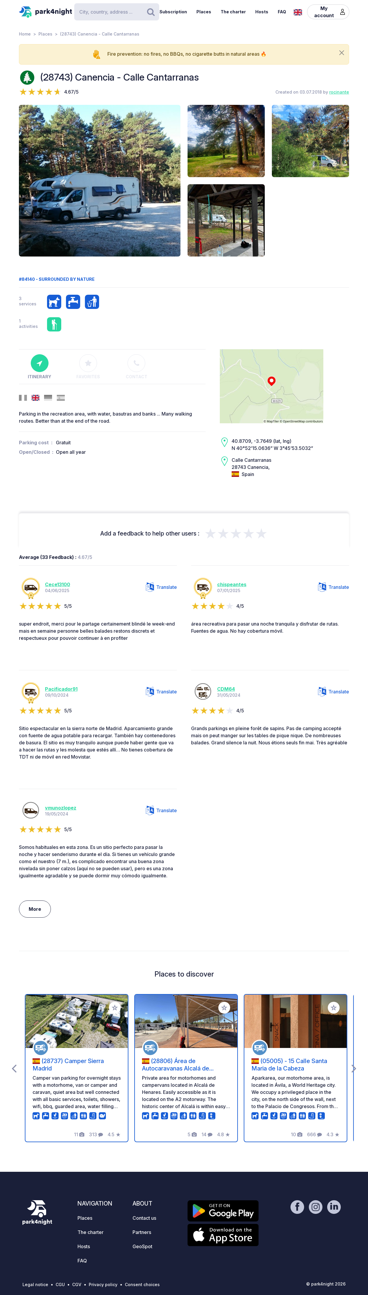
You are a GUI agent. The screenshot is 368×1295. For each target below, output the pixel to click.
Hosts (261, 11)
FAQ (282, 11)
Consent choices (142, 1284)
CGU (60, 1284)
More (35, 909)
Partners (142, 1232)
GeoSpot (142, 1246)
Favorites (88, 366)
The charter (233, 11)
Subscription (173, 11)
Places (203, 11)
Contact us (144, 1218)
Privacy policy (103, 1284)
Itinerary (39, 366)
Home (25, 33)
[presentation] (14, 1068)
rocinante (339, 91)
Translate (161, 587)
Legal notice (35, 1284)
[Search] (116, 11)
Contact (136, 366)
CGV (76, 1284)
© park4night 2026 (326, 1283)
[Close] (342, 52)
